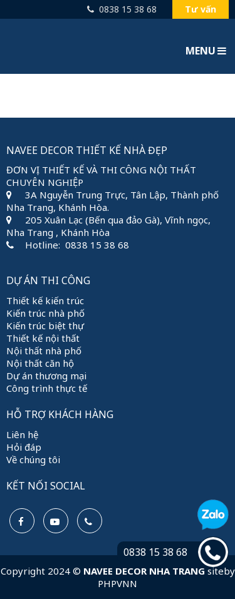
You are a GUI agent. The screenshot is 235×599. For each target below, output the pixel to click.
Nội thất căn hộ (40, 363)
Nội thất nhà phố (43, 350)
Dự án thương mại (46, 375)
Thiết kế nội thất (43, 338)
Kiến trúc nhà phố (45, 313)
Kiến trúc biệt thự (45, 325)
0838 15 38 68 (122, 9)
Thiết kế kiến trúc (45, 300)
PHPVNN (117, 583)
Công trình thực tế (46, 388)
